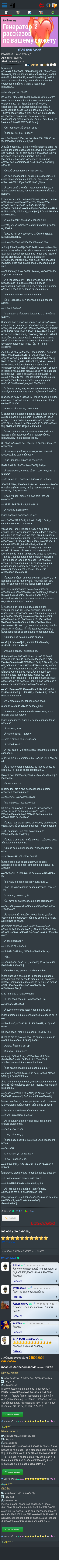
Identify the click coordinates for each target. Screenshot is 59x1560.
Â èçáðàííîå (10, 1218)
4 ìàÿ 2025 (9, 1381)
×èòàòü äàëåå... (12, 1414)
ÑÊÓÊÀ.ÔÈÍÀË (9, 1373)
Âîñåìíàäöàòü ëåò (43, 1378)
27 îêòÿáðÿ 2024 (16, 61)
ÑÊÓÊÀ (5, 1488)
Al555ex (17, 1323)
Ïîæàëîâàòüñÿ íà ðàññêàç (43, 1223)
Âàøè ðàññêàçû (23, 54)
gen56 (16, 1265)
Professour (19, 1288)
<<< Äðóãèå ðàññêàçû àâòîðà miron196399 (23, 1251)
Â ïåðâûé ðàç (27, 1378)
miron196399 (15, 58)
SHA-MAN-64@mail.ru (26, 1339)
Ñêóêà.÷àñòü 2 (9, 1431)
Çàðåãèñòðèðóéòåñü (14, 1357)
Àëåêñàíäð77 (20, 1303)
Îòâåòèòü (17, 1281)
